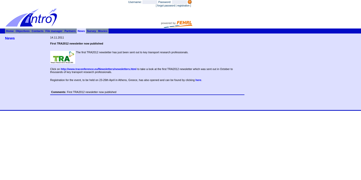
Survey (91, 31)
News (81, 31)
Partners (70, 31)
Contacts (37, 31)
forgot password (166, 5)
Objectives (23, 31)
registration (183, 5)
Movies (102, 31)
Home (10, 31)
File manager (53, 31)
